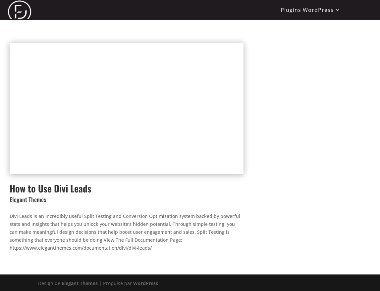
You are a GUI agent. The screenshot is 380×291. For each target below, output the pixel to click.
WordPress (145, 283)
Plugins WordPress (307, 10)
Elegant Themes (80, 283)
